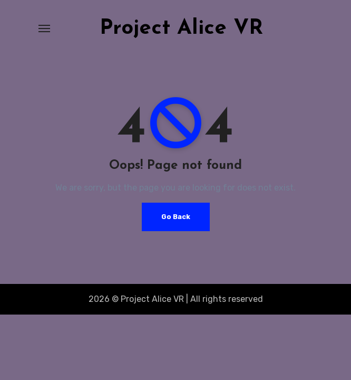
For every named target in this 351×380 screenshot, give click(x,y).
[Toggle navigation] (44, 28)
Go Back (175, 217)
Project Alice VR (181, 28)
